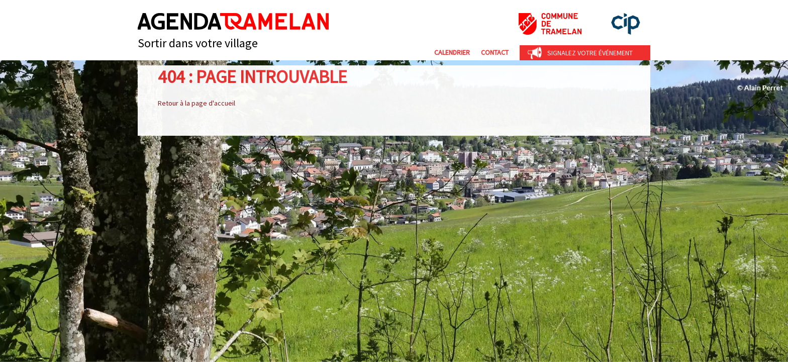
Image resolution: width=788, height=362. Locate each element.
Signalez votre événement (590, 52)
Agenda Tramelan (233, 21)
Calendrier (452, 52)
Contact (495, 52)
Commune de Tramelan (550, 24)
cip (625, 24)
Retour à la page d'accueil (196, 103)
